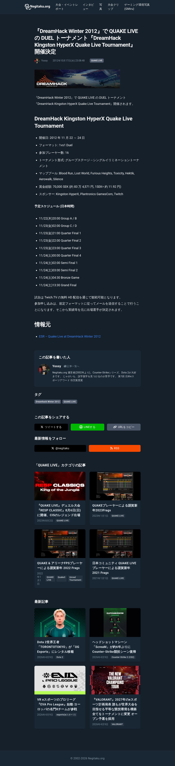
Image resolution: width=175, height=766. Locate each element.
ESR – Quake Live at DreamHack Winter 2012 (70, 336)
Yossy (56, 366)
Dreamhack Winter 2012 (48, 402)
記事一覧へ (71, 366)
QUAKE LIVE (96, 60)
